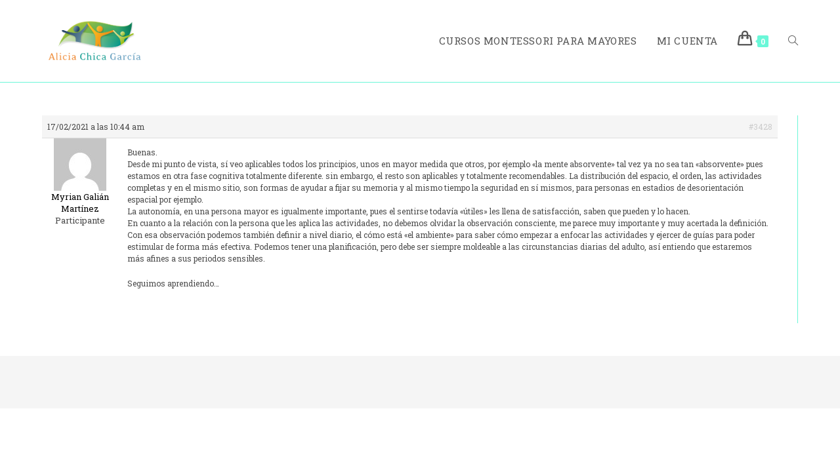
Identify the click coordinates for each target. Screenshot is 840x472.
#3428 (760, 126)
